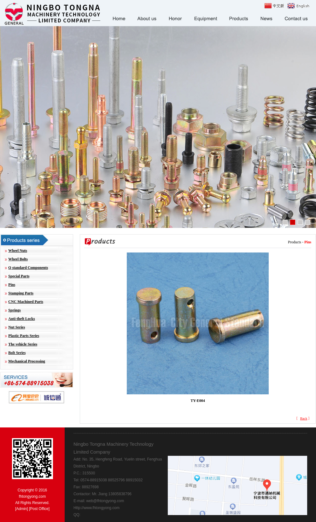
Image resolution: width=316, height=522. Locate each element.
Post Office (39, 509)
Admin (21, 509)
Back (303, 418)
